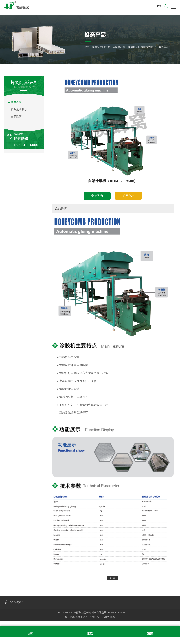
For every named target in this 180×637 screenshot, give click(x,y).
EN (159, 6)
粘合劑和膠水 (19, 109)
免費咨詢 (97, 195)
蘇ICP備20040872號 (76, 617)
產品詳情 (61, 208)
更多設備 (16, 116)
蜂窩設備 (16, 102)
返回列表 (128, 195)
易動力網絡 (108, 617)
